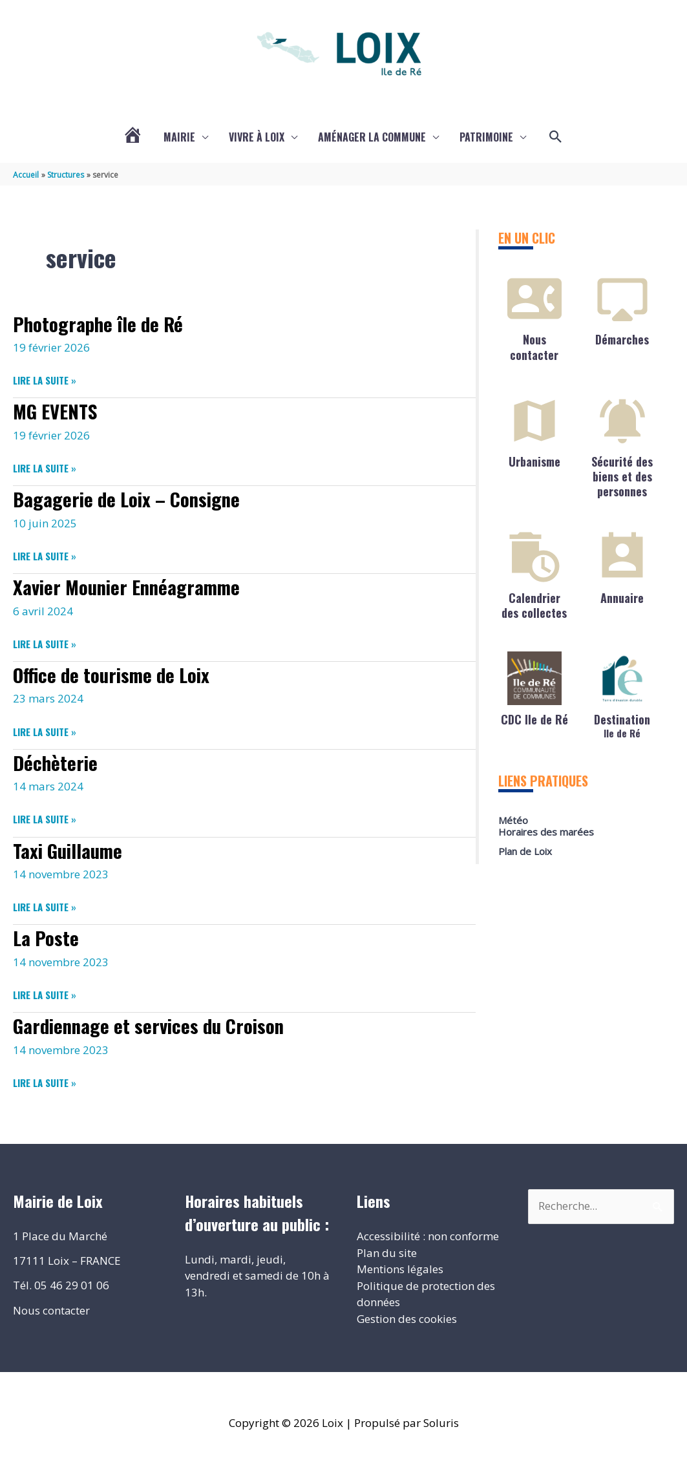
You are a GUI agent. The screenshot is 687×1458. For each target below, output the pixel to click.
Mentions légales (400, 1265)
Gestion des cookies (407, 1314)
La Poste (47, 934)
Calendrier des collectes (534, 604)
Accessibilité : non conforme (428, 1232)
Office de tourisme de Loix (115, 672)
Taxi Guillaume (70, 847)
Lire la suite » (44, 379)
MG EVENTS (57, 410)
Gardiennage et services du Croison (153, 1022)
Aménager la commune (372, 137)
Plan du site (387, 1248)
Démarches (622, 339)
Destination (622, 724)
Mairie (179, 137)
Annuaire (622, 597)
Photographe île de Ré (101, 322)
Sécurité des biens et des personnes (622, 476)
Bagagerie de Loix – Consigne (130, 497)
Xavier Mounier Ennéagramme (130, 585)
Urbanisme (534, 460)
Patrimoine (486, 137)
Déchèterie (56, 759)
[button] (555, 137)
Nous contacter (534, 347)
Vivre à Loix (256, 137)
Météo (513, 820)
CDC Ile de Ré (534, 718)
